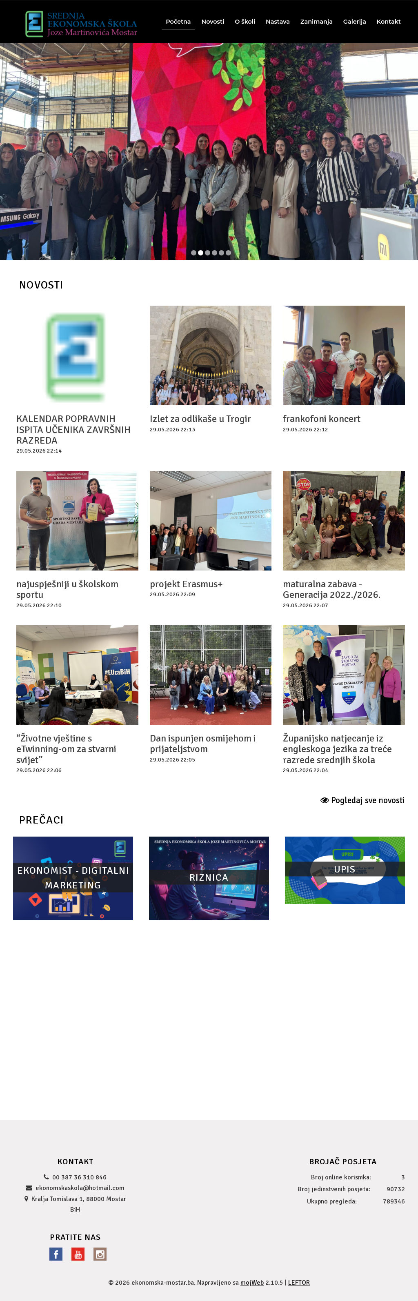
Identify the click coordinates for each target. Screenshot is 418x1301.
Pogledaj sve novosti (362, 800)
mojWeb (252, 1283)
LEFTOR (299, 1283)
